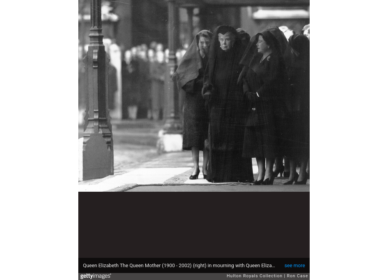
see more (294, 265)
